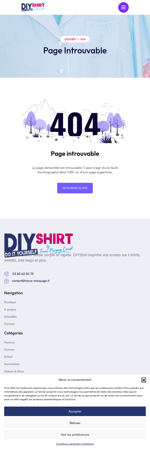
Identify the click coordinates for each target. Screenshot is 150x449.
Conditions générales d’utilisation (75, 443)
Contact (9, 324)
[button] (144, 380)
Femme (9, 349)
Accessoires (12, 364)
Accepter (75, 411)
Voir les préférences (75, 435)
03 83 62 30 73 (22, 273)
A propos (10, 309)
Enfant (8, 356)
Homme (9, 342)
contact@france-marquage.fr (31, 280)
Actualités (10, 316)
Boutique (10, 302)
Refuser (75, 423)
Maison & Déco (14, 371)
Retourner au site (75, 188)
